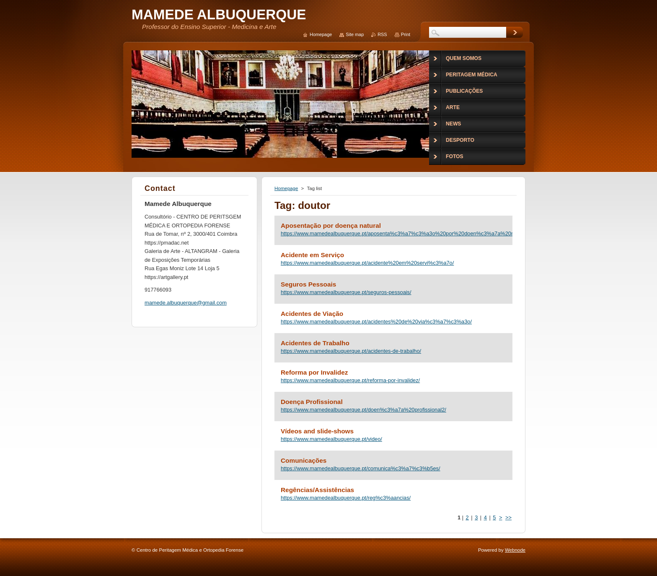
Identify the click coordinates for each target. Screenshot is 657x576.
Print (405, 34)
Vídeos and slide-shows (317, 431)
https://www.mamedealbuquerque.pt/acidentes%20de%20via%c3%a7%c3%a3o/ (376, 321)
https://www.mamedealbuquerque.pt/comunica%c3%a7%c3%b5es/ (360, 468)
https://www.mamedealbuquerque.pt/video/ (331, 439)
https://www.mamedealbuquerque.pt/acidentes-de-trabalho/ (351, 351)
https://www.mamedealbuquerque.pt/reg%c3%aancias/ (346, 498)
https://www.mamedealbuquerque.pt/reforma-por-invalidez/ (350, 380)
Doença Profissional (312, 401)
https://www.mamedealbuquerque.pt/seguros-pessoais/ (346, 292)
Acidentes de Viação (312, 313)
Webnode (515, 550)
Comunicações (303, 460)
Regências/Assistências (317, 489)
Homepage (286, 188)
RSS (382, 34)
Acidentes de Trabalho (315, 343)
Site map (355, 34)
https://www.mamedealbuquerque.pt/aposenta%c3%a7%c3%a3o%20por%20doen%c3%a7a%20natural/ (393, 233)
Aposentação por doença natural (331, 225)
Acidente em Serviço (312, 254)
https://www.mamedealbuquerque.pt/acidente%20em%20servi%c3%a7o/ (367, 263)
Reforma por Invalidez (314, 372)
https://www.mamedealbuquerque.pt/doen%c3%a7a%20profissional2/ (363, 410)
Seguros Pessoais (308, 284)
